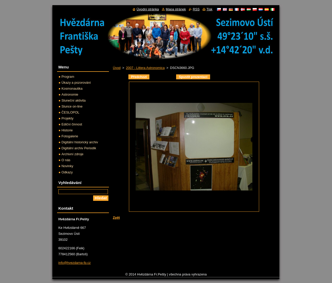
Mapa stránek (176, 9)
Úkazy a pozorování (76, 82)
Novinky (67, 166)
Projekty (67, 118)
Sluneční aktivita (73, 100)
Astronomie (69, 94)
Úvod (117, 68)
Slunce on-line (71, 106)
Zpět (116, 218)
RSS (196, 9)
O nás (65, 160)
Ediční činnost (71, 124)
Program (67, 77)
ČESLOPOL (70, 112)
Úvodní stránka (147, 9)
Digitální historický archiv (79, 142)
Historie (67, 130)
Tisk (209, 9)
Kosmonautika (71, 88)
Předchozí (139, 77)
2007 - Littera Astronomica (145, 68)
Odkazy (67, 172)
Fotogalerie (69, 136)
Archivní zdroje (72, 154)
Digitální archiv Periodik (78, 148)
